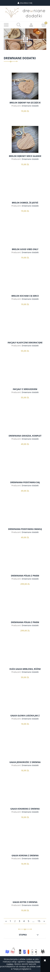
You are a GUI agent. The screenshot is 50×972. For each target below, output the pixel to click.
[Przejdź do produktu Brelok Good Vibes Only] (25, 236)
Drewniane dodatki (30, 105)
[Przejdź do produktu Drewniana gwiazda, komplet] (25, 422)
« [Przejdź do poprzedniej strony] (6, 920)
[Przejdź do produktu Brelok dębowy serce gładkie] (25, 139)
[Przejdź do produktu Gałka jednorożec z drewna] (25, 749)
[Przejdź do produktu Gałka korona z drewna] (25, 842)
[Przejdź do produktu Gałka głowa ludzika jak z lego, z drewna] (25, 702)
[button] (6, 25)
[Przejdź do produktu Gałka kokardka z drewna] (25, 795)
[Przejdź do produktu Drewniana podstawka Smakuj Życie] (25, 516)
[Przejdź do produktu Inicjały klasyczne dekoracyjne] (25, 329)
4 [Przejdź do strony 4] (24, 920)
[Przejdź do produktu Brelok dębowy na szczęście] (25, 86)
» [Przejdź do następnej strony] (44, 920)
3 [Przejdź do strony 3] (19, 920)
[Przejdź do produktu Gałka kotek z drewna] (25, 889)
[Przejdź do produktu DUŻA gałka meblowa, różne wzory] (25, 656)
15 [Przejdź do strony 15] (39, 920)
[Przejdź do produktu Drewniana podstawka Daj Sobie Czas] (25, 469)
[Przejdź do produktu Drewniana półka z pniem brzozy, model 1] (25, 562)
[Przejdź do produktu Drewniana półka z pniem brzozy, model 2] (25, 609)
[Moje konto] (31, 25)
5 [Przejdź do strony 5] (28, 920)
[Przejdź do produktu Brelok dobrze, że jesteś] (25, 189)
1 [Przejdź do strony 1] (10, 920)
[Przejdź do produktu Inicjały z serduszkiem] (25, 376)
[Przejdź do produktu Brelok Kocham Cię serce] (25, 283)
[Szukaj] (19, 25)
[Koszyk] (43, 25)
